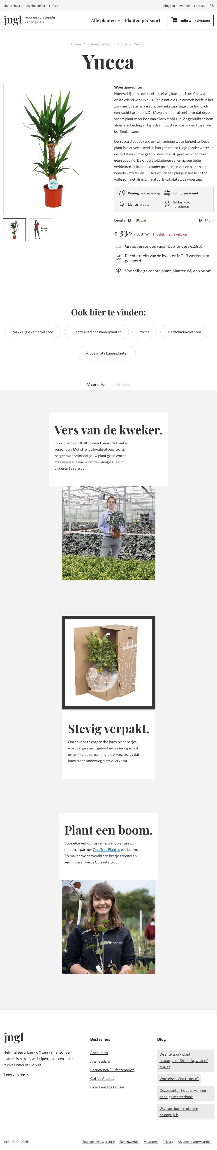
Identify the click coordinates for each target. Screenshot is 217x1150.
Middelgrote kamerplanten (106, 353)
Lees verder (16, 1075)
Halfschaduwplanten (184, 332)
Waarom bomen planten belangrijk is (178, 1111)
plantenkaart (12, 5)
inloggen (168, 5)
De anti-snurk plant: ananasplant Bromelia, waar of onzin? (183, 1060)
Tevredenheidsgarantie (98, 1141)
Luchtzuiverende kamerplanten (96, 332)
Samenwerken (129, 1141)
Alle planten (103, 20)
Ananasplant (100, 1061)
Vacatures (151, 1141)
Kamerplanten (99, 44)
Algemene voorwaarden (194, 1141)
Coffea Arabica (102, 1078)
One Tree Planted (106, 849)
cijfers (53, 5)
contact (199, 5)
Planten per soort (142, 20)
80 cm (141, 220)
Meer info (96, 384)
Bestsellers (100, 1039)
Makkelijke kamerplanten (32, 332)
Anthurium (99, 1052)
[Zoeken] (212, 5)
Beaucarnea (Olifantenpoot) (112, 1070)
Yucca (122, 44)
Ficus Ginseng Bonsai (107, 1087)
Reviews (123, 384)
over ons (184, 5)
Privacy (168, 1141)
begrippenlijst (35, 5)
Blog (161, 1039)
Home (76, 44)
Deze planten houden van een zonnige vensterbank (182, 1093)
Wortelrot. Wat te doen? (179, 1078)
